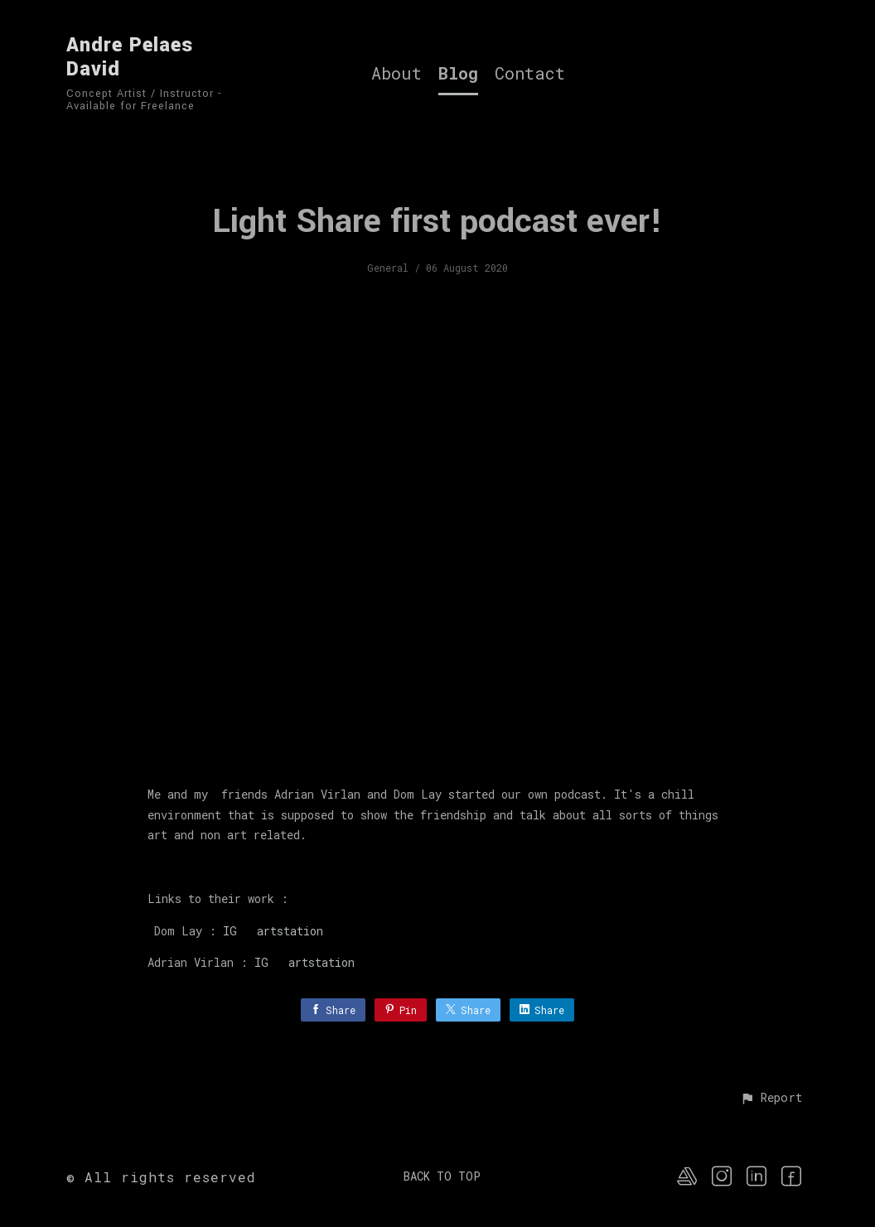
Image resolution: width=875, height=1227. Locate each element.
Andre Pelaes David (129, 57)
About (396, 74)
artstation (280, 931)
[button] (771, 1098)
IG (230, 931)
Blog (458, 74)
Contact (530, 74)
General (387, 267)
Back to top (442, 1176)
